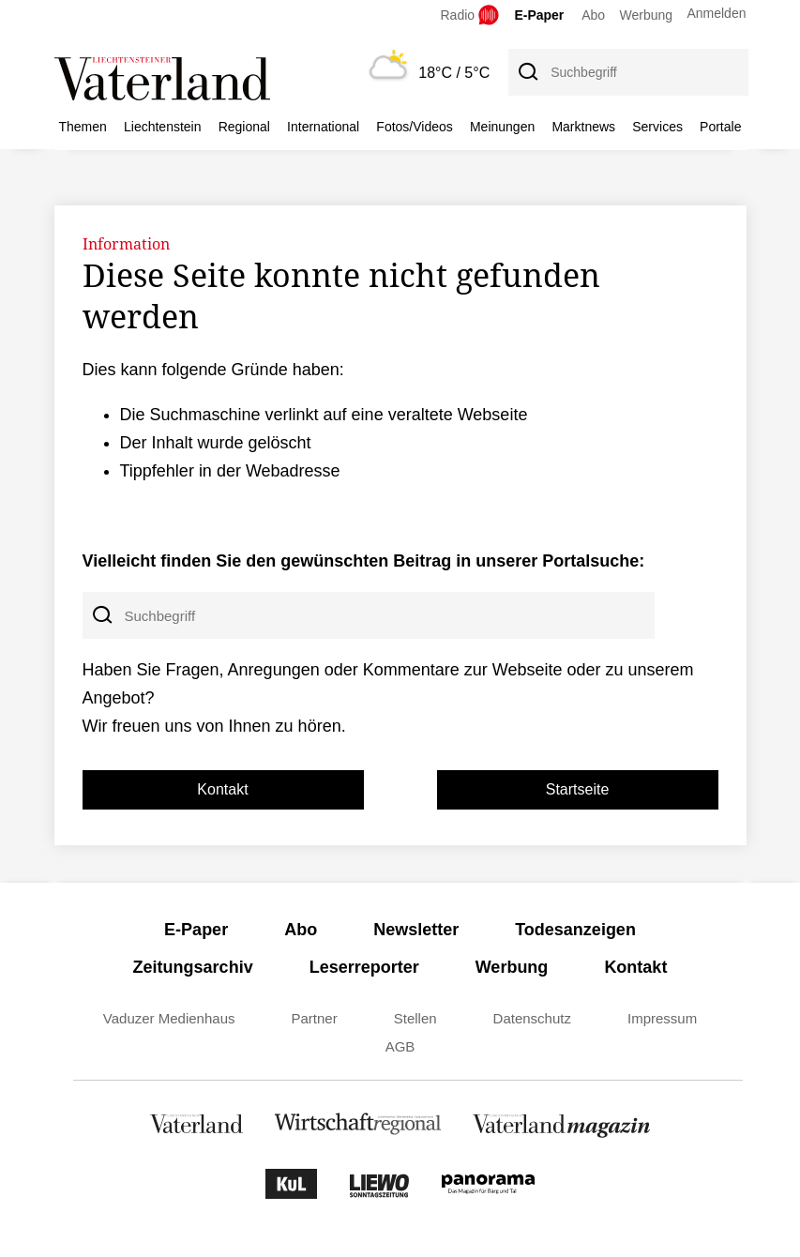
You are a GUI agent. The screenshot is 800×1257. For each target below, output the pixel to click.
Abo (593, 15)
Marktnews (583, 126)
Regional (244, 126)
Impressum (662, 1018)
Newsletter (416, 929)
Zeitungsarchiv (193, 967)
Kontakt (222, 789)
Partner (315, 1018)
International (323, 126)
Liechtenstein (163, 126)
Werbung (646, 15)
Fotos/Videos (414, 126)
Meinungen (502, 126)
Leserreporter (364, 967)
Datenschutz (532, 1018)
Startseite (578, 789)
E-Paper (539, 15)
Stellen (415, 1018)
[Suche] (527, 72)
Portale (720, 126)
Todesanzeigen (575, 929)
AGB (400, 1046)
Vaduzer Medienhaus (169, 1018)
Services (657, 126)
